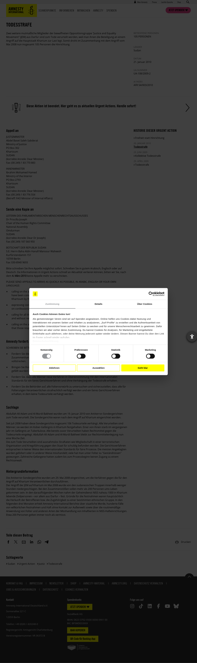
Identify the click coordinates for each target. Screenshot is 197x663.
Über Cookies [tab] (144, 304)
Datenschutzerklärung (46, 341)
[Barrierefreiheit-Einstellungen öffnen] (192, 337)
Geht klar (143, 368)
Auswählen (98, 368)
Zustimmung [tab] (52, 304)
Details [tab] (98, 304)
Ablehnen (54, 368)
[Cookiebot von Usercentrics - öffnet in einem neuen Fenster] (150, 294)
